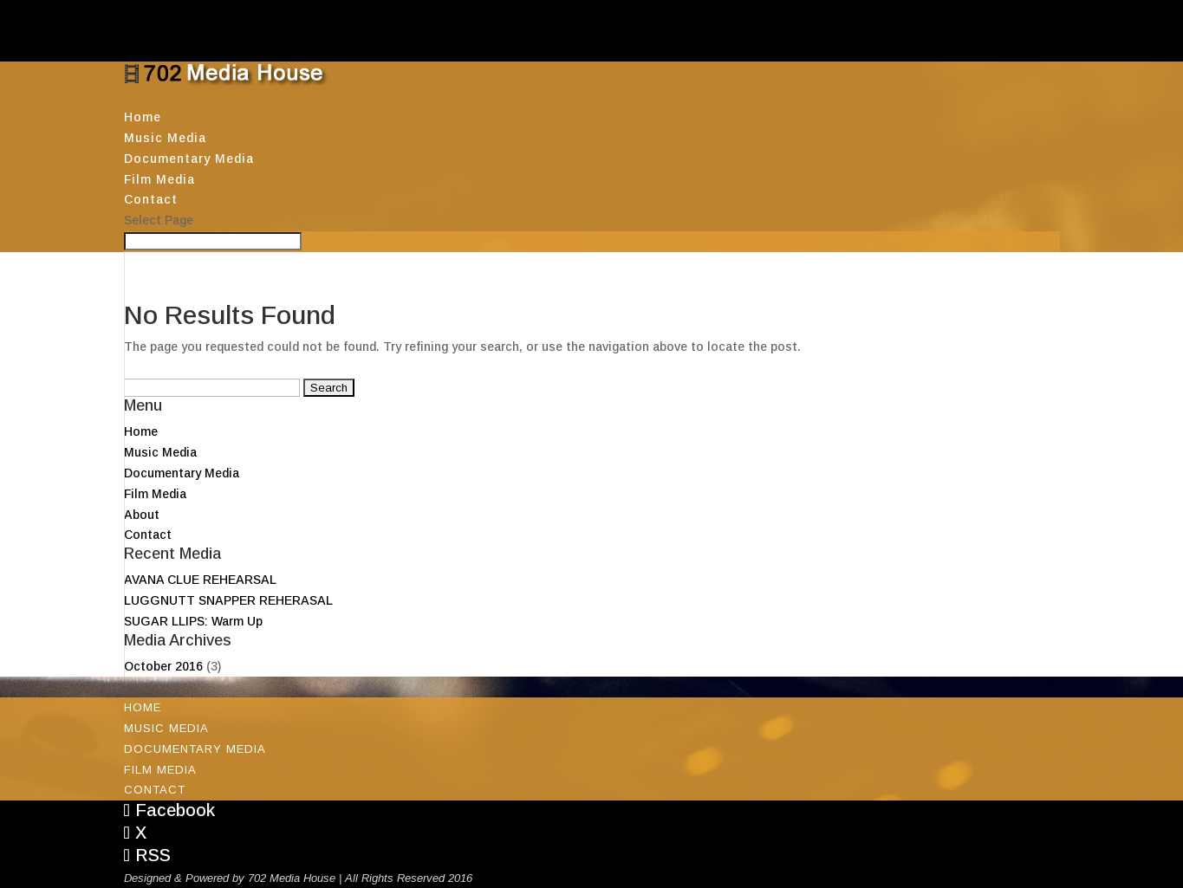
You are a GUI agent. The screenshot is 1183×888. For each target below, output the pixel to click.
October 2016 (163, 666)
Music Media (165, 138)
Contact (151, 199)
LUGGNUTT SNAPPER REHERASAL (228, 600)
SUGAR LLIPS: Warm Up (193, 621)
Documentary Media (189, 158)
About (141, 515)
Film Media (159, 179)
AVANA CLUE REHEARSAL (200, 580)
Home (142, 117)
